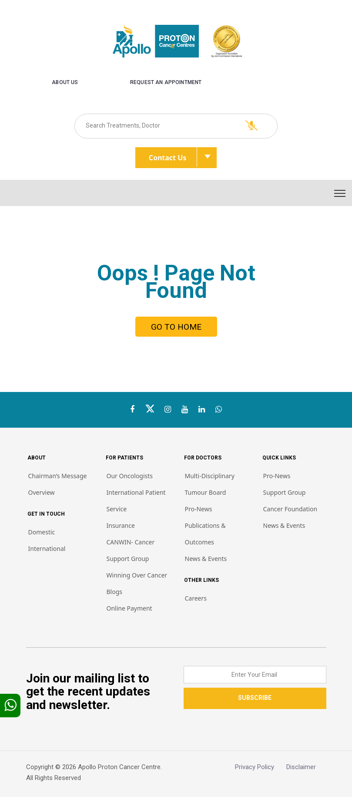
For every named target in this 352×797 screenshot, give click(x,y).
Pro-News (198, 509)
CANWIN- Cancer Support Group (131, 550)
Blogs (115, 592)
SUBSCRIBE (255, 697)
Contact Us (173, 157)
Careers (196, 598)
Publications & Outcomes (205, 533)
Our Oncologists (130, 476)
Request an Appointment (165, 82)
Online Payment (129, 608)
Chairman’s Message (57, 476)
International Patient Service (136, 500)
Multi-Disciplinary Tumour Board (210, 484)
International (47, 548)
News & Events (206, 558)
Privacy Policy (260, 767)
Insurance (121, 525)
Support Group (284, 492)
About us (65, 82)
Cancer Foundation (290, 509)
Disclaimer (306, 767)
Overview (41, 492)
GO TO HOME (176, 327)
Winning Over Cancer (137, 575)
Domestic (41, 532)
